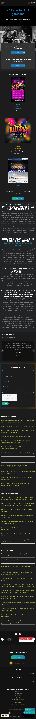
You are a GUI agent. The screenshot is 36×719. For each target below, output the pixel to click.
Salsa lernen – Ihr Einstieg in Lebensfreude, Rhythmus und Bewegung (18, 472)
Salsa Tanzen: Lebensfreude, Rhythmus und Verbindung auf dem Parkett (15, 484)
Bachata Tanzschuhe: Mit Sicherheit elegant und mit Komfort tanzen (17, 516)
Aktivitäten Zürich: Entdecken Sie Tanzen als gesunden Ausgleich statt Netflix (15, 622)
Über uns (32, 671)
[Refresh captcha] (12, 395)
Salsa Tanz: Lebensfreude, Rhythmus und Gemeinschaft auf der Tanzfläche (14, 466)
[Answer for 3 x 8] (9, 398)
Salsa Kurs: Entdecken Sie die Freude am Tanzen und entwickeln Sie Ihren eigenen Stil (18, 421)
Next (33, 350)
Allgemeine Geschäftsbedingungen (12, 716)
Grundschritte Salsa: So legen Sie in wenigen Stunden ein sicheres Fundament (18, 597)
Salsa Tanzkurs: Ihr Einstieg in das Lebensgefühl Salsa (18, 426)
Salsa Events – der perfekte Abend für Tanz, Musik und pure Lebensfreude (17, 460)
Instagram (32, 2)
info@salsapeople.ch (20, 663)
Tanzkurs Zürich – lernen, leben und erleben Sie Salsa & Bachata (18, 603)
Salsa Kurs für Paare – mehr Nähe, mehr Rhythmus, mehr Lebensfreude (17, 454)
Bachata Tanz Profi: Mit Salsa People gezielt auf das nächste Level (17, 529)
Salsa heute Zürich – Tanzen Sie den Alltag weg (16, 436)
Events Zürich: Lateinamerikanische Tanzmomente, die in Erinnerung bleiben (17, 561)
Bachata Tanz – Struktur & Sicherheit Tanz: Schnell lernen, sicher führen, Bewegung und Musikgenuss (17, 498)
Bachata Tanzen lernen (29, 712)
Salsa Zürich (31, 685)
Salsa (33, 681)
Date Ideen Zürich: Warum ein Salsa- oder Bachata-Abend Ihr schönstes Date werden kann (17, 591)
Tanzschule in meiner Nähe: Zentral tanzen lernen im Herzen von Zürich (17, 609)
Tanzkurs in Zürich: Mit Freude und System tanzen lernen (16, 579)
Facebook (29, 2)
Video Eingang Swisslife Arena (18, 699)
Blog (33, 683)
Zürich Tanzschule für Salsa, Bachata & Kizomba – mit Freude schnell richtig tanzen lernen (17, 567)
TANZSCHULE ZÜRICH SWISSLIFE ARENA (18, 244)
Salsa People (15, 709)
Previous (2, 350)
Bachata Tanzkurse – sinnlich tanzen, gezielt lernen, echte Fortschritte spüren (17, 541)
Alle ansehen (17, 198)
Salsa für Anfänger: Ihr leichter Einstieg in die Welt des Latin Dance (16, 478)
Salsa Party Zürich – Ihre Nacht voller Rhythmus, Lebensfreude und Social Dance (16, 442)
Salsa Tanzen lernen (30, 709)
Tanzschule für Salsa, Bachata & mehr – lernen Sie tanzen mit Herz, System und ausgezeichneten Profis (17, 585)
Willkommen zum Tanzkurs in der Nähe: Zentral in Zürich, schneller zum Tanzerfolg (16, 573)
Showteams (31, 673)
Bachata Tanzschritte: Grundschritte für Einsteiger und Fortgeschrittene (17, 522)
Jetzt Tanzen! (17, 52)
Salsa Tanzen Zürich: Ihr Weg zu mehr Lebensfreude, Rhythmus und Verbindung (17, 431)
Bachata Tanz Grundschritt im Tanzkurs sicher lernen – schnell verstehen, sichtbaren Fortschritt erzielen (18, 504)
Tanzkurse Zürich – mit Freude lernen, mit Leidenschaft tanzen (14, 555)
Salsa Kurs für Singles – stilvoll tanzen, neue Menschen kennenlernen (15, 448)
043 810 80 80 (19, 657)
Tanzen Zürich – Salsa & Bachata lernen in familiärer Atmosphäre (17, 616)
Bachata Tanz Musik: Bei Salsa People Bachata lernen (16, 535)
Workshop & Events (30, 680)
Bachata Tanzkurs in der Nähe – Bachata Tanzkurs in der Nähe (18, 510)
